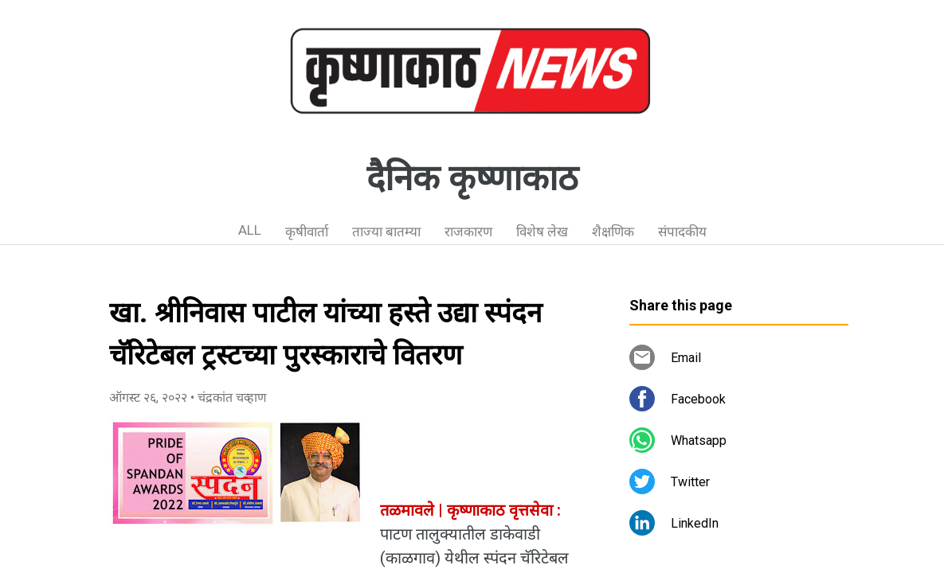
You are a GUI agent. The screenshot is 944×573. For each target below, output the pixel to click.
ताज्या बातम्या (386, 232)
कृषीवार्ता (306, 232)
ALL (249, 230)
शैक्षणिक (613, 232)
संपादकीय (682, 232)
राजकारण (468, 232)
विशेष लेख (542, 232)
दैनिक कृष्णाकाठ (472, 178)
